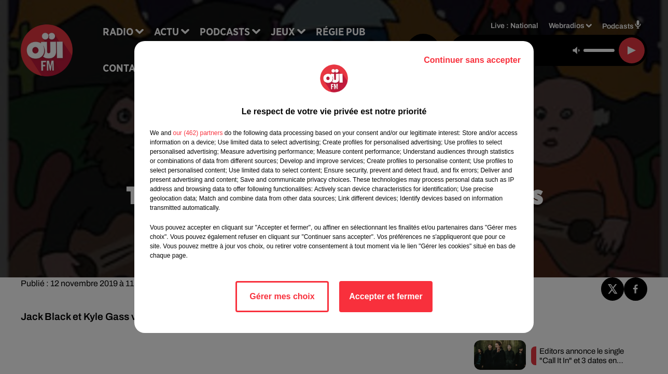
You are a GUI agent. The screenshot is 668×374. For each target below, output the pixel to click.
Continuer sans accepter (472, 60)
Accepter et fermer (385, 296)
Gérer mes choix (281, 296)
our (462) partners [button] (197, 133)
